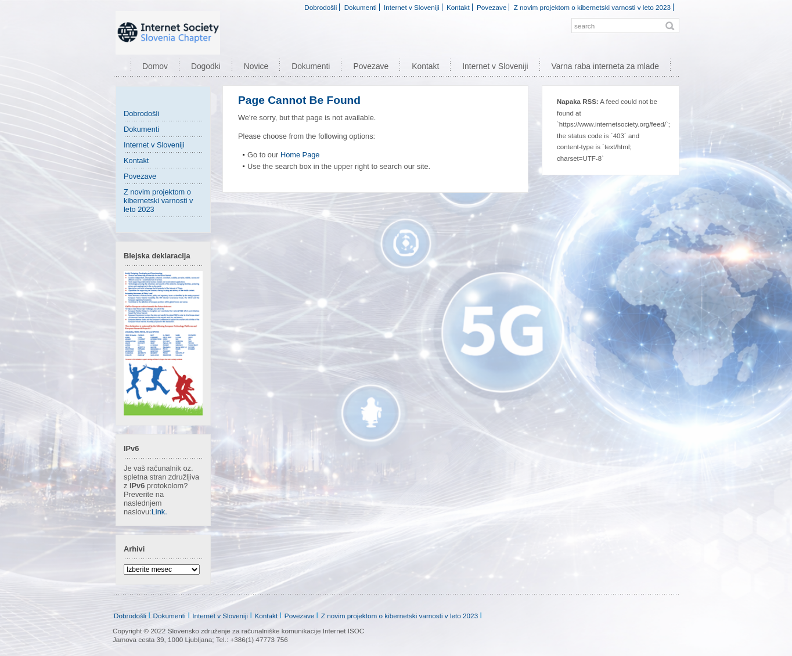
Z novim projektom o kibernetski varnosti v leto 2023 (592, 7)
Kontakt (458, 7)
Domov (155, 66)
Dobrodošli (320, 7)
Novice (256, 66)
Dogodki (206, 66)
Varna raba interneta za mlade (605, 66)
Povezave (491, 7)
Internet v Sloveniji (412, 7)
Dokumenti (360, 7)
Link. (159, 511)
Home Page (300, 154)
